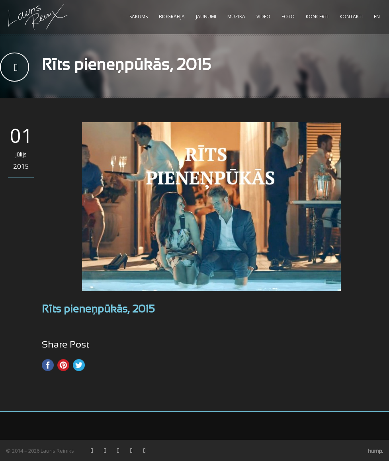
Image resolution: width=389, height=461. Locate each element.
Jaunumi (206, 16)
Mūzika (236, 16)
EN (377, 16)
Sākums (138, 16)
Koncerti (317, 16)
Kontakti (351, 16)
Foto (288, 16)
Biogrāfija (172, 16)
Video (263, 16)
